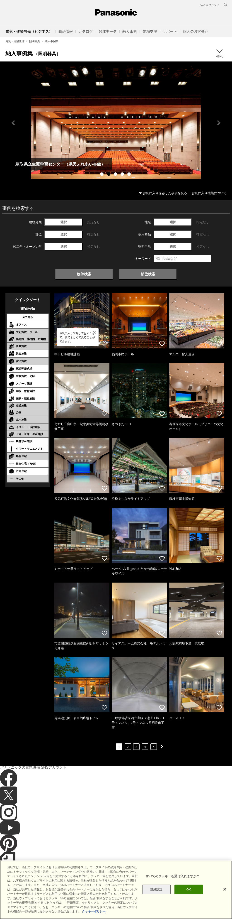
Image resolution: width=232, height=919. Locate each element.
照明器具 (34, 41)
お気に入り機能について (209, 193)
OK (188, 889)
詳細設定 (156, 889)
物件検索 (84, 274)
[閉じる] (225, 889)
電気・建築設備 (14, 41)
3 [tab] (116, 174)
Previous (13, 122)
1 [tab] (102, 174)
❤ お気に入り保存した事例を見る (163, 193)
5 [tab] (129, 174)
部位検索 (148, 274)
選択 (63, 222)
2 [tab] (109, 174)
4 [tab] (123, 174)
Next (218, 122)
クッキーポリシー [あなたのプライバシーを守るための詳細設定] (94, 911)
